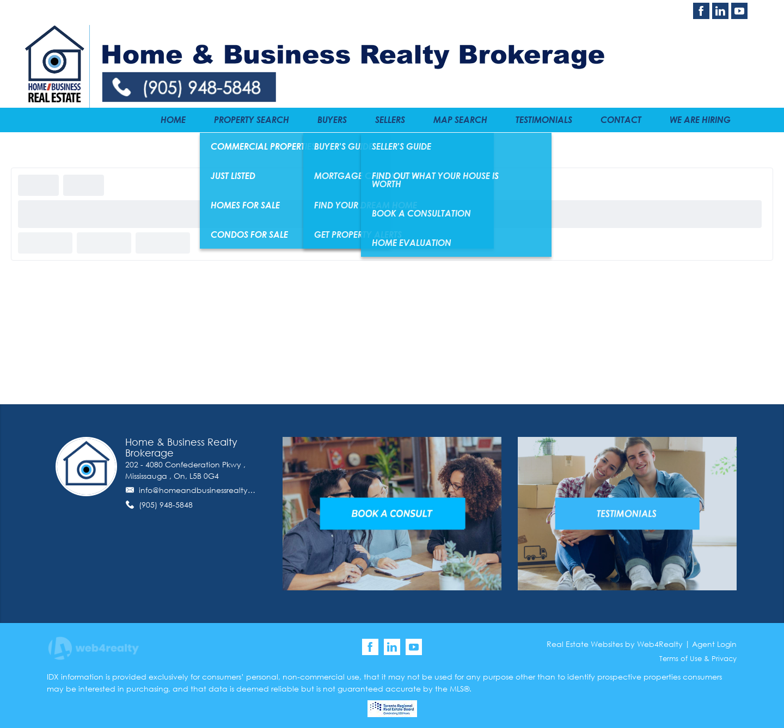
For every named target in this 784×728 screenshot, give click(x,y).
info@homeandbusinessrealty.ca (199, 490)
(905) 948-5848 (166, 504)
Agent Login (714, 644)
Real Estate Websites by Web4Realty (615, 644)
